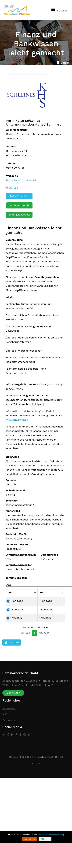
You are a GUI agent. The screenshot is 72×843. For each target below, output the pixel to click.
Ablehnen (45, 839)
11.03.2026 (17, 601)
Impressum (9, 708)
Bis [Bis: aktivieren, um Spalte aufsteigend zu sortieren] (41, 592)
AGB (4, 714)
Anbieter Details (19, 205)
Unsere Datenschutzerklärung (51, 835)
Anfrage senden (19, 196)
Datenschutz (10, 720)
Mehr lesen (13, 692)
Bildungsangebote (19, 214)
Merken (63, 62)
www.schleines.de (17, 419)
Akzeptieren (30, 839)
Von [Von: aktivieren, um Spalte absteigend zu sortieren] (10, 592)
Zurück (12, 187)
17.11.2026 (16, 617)
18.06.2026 (17, 609)
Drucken (11, 642)
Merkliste (61, 11)
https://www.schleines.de (21, 180)
